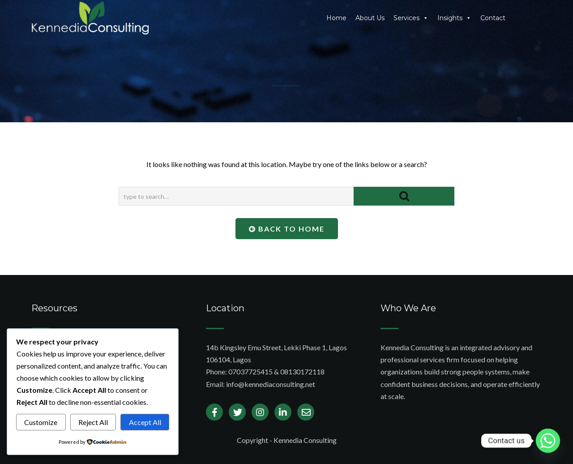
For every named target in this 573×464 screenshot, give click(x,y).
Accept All (145, 422)
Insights (454, 18)
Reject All (93, 422)
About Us (370, 18)
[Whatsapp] (548, 441)
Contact (492, 18)
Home (336, 18)
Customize (40, 422)
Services (410, 18)
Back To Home (287, 228)
